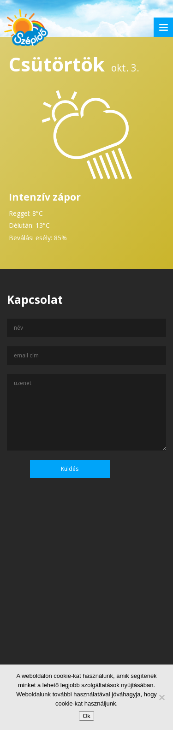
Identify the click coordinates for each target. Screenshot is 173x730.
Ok (86, 715)
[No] (161, 697)
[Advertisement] (86, 619)
